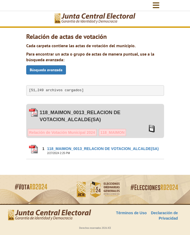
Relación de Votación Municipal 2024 (62, 132)
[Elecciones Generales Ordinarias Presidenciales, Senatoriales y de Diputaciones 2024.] (95, 19)
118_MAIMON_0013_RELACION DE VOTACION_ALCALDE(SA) (103, 149)
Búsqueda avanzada (46, 69)
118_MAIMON (112, 132)
